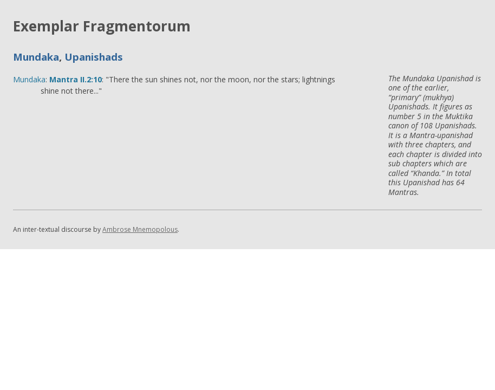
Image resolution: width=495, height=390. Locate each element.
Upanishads (93, 56)
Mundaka (36, 56)
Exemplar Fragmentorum (102, 26)
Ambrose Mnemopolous (140, 229)
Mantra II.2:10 (75, 79)
